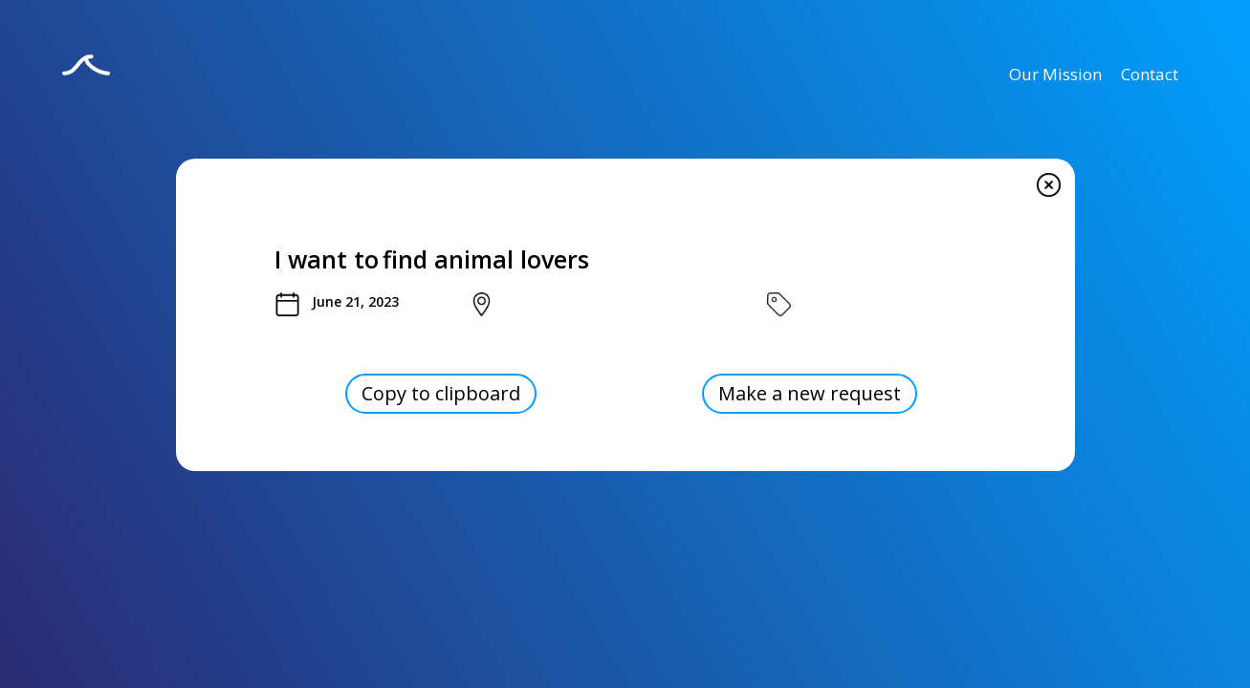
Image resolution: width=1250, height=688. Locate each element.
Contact (1149, 74)
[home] (86, 77)
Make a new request (809, 393)
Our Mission (1055, 74)
